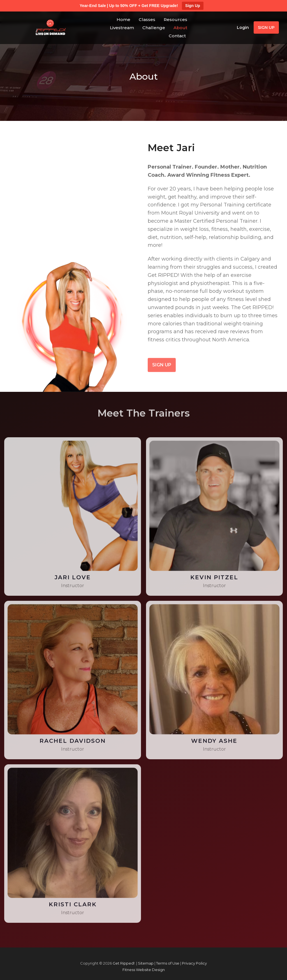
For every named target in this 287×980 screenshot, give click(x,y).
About (180, 27)
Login (243, 27)
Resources (175, 19)
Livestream (122, 27)
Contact (177, 35)
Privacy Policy (194, 963)
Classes (147, 19)
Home (123, 19)
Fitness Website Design (143, 970)
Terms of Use (167, 963)
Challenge (153, 27)
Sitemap (146, 963)
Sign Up (192, 5)
